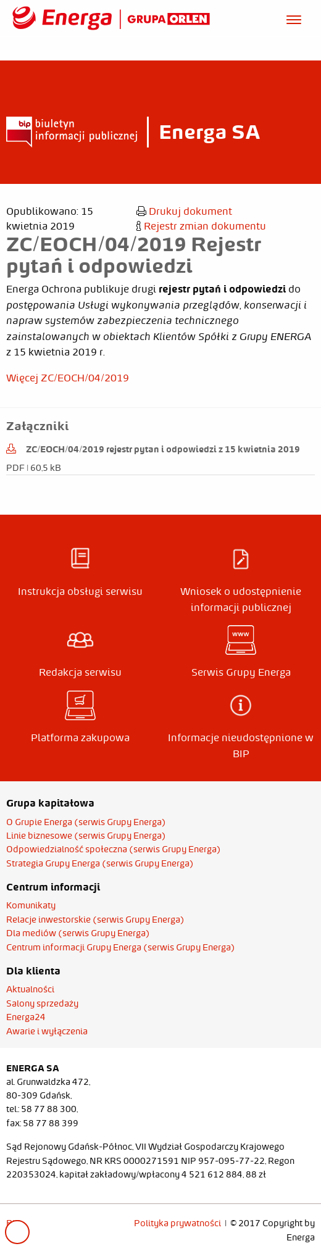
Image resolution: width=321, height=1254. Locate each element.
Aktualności (30, 989)
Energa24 (26, 1017)
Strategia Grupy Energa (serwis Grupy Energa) (100, 863)
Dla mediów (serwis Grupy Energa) (78, 933)
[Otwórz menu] (293, 17)
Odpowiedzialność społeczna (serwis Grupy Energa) (113, 849)
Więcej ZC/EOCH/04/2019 (67, 378)
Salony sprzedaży (42, 1003)
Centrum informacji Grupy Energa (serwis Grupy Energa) (120, 947)
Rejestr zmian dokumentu (201, 226)
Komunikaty (31, 905)
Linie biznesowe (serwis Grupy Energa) (86, 835)
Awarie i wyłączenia (47, 1031)
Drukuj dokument (184, 211)
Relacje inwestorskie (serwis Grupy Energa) (95, 919)
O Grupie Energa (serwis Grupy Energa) (86, 822)
